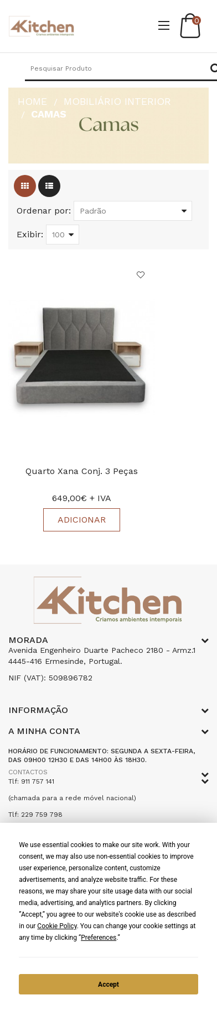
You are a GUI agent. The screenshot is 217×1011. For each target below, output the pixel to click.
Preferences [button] (98, 937)
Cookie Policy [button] (56, 926)
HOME (32, 101)
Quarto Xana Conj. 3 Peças (81, 471)
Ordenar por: (44, 210)
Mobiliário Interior (117, 101)
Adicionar (82, 519)
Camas (48, 114)
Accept (108, 984)
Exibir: (30, 234)
